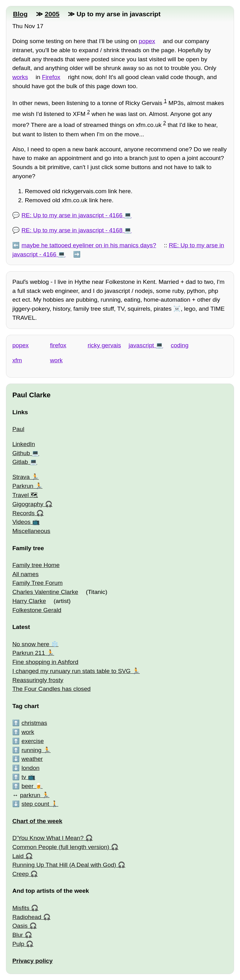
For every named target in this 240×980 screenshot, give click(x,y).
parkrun (30, 795)
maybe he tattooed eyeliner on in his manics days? (89, 245)
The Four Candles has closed (51, 689)
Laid (17, 856)
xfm (17, 360)
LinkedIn (23, 444)
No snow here (30, 644)
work (56, 360)
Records (23, 513)
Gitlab (20, 462)
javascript (141, 345)
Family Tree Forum (37, 583)
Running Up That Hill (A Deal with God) (64, 865)
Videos (21, 522)
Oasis (20, 925)
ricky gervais (104, 345)
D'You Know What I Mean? (47, 838)
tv (24, 777)
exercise (33, 741)
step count (35, 804)
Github (21, 453)
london (31, 768)
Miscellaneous (31, 531)
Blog (20, 14)
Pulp (18, 944)
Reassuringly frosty (37, 680)
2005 (52, 14)
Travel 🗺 (25, 495)
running (32, 750)
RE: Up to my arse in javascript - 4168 (72, 230)
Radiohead (26, 917)
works (20, 77)
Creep (20, 874)
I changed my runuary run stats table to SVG (71, 671)
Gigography (27, 504)
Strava (20, 477)
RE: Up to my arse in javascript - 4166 (72, 215)
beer (27, 786)
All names (25, 574)
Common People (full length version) (60, 847)
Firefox (51, 77)
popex (147, 41)
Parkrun (22, 486)
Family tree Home (35, 565)
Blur (17, 935)
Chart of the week (37, 821)
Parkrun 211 (28, 653)
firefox (58, 345)
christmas (34, 723)
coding (180, 345)
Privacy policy (32, 960)
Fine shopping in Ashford (45, 662)
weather (32, 759)
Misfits (20, 908)
